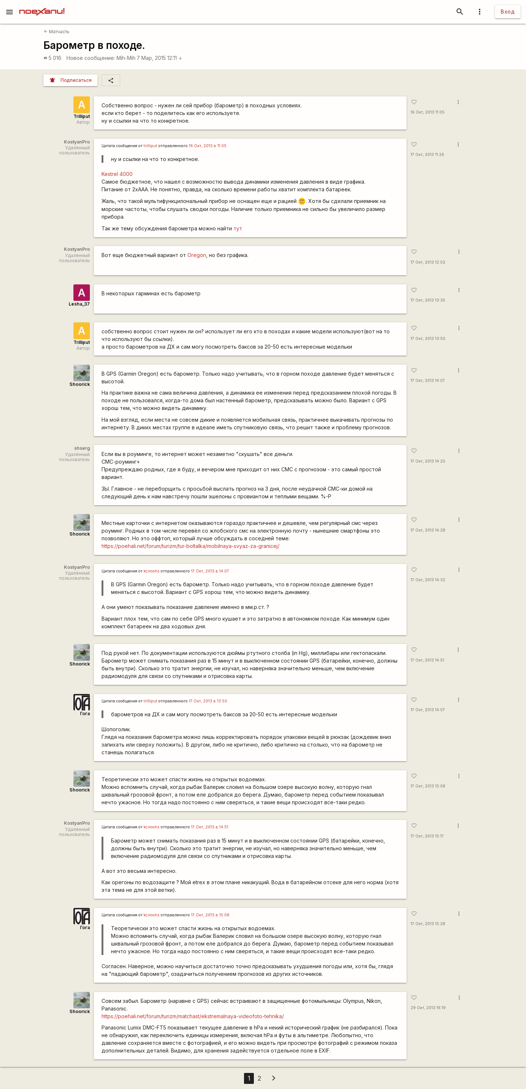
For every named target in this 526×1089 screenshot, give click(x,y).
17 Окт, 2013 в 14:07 (210, 571)
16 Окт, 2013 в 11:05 (207, 145)
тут (237, 228)
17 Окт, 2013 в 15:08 (210, 915)
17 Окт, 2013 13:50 (428, 338)
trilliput (150, 145)
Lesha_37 (79, 304)
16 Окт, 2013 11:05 (428, 112)
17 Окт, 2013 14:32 (428, 580)
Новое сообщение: (90, 58)
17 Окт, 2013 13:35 (428, 300)
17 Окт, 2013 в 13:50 (208, 701)
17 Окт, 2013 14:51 (427, 660)
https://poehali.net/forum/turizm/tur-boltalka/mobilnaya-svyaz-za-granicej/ (190, 546)
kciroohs (152, 571)
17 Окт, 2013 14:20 (428, 461)
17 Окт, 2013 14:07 (428, 380)
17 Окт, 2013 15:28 (428, 923)
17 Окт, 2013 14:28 (428, 530)
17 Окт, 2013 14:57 (428, 710)
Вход (508, 11)
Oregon (196, 255)
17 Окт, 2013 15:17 (427, 836)
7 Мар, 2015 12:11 (159, 58)
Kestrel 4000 (117, 174)
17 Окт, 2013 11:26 (427, 154)
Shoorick (79, 384)
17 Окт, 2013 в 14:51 (209, 827)
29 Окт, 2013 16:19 (428, 1007)
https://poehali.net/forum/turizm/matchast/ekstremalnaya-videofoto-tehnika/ (193, 1016)
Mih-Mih (126, 58)
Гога (85, 713)
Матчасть (56, 31)
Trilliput (81, 116)
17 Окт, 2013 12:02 (428, 262)
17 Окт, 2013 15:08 (428, 786)
